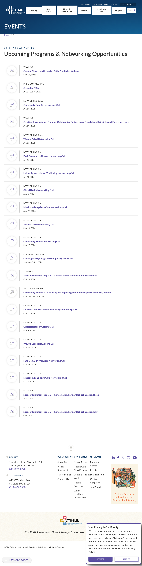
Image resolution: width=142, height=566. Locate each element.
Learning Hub (97, 487)
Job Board (95, 499)
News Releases (81, 474)
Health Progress (78, 497)
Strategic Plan (64, 487)
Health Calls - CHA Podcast (81, 481)
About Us (62, 474)
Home (7, 36)
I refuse (126, 559)
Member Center (94, 476)
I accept (100, 559)
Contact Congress (95, 493)
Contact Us (63, 491)
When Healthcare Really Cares (80, 507)
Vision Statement (62, 481)
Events (93, 482)
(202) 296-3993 (17, 481)
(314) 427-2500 (17, 499)
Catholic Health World (82, 489)
